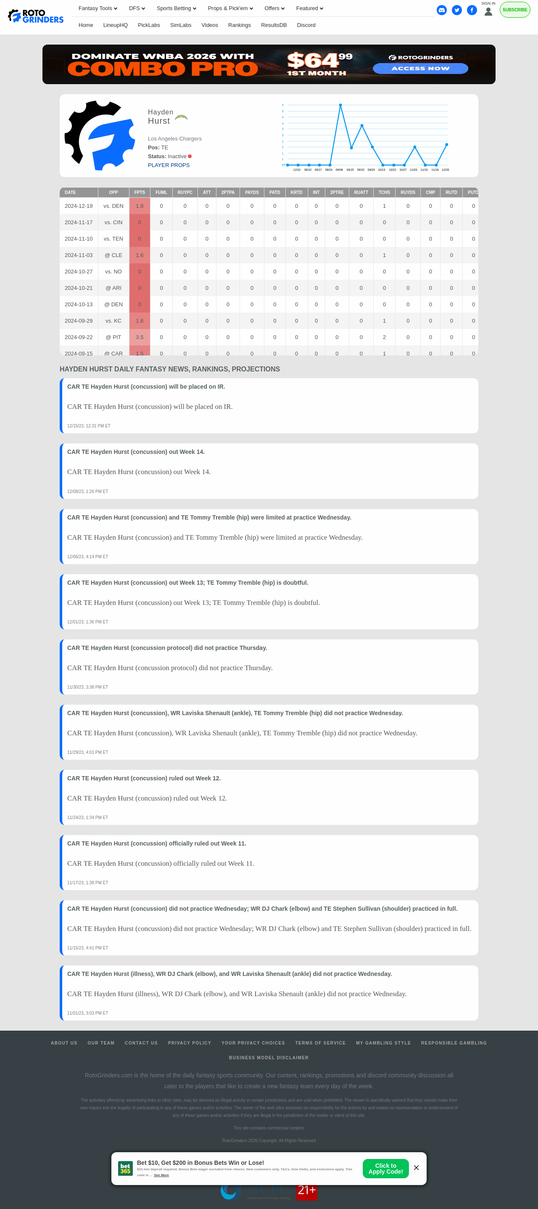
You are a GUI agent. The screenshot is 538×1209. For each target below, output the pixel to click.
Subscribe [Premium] (515, 10)
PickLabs (149, 25)
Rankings (239, 25)
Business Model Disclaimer (269, 1057)
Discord (306, 25)
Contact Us (141, 1043)
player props (169, 165)
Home (86, 25)
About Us (64, 1043)
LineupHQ (115, 25)
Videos (210, 25)
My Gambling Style (383, 1043)
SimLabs (181, 25)
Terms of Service (320, 1043)
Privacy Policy (189, 1043)
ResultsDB (274, 25)
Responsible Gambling (454, 1043)
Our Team (101, 1043)
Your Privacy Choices (253, 1043)
